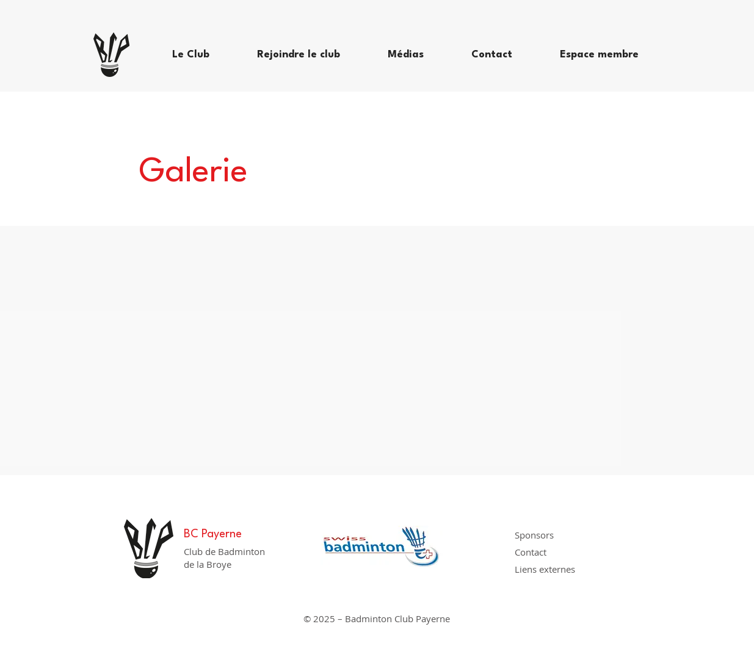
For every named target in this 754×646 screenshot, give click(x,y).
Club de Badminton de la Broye (224, 557)
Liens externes (545, 569)
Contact (530, 552)
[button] (205, 55)
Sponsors (534, 535)
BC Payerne (213, 534)
